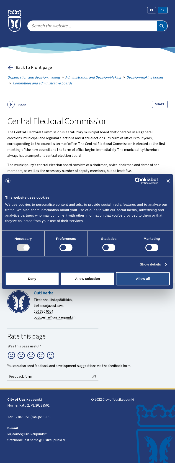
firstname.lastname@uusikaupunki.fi (36, 440)
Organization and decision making (33, 77)
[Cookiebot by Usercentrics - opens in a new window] (138, 180)
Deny (32, 279)
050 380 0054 (43, 311)
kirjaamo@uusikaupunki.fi (27, 434)
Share (160, 104)
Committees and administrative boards (42, 83)
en (163, 10)
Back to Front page (29, 67)
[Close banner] (168, 180)
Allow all (143, 279)
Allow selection (87, 279)
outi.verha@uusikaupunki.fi (54, 317)
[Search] (162, 25)
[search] (92, 25)
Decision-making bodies (144, 77)
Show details (150, 264)
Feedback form (53, 376)
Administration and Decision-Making (93, 77)
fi (151, 10)
